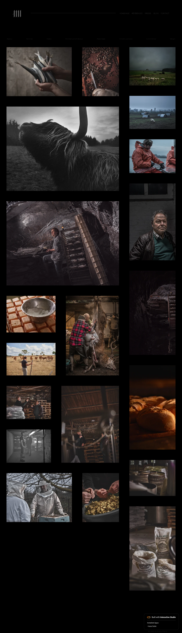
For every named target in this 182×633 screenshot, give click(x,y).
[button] (165, 13)
